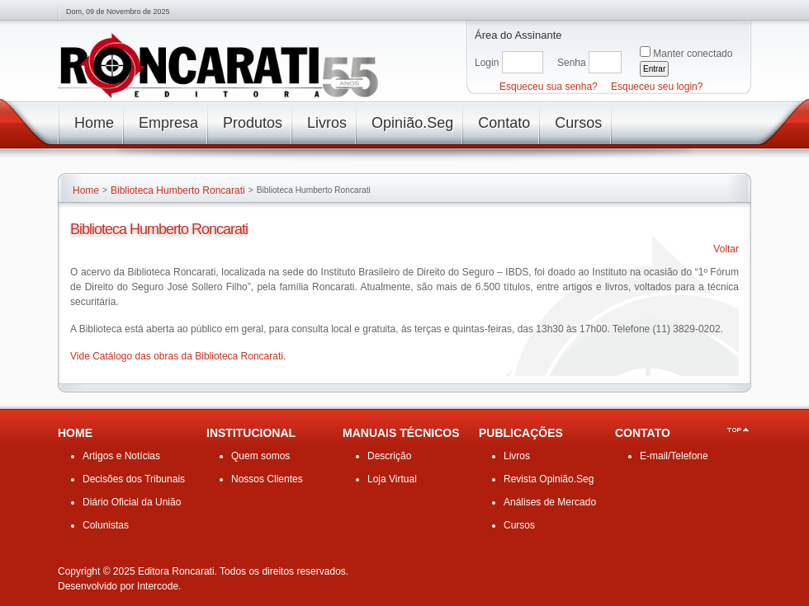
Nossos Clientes (267, 479)
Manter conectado (692, 53)
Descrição (389, 456)
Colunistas (106, 525)
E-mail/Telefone (674, 456)
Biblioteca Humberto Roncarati (178, 190)
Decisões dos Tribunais (134, 479)
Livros (517, 456)
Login (487, 62)
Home (86, 190)
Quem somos (260, 456)
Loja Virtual (392, 479)
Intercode (157, 586)
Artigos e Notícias (121, 456)
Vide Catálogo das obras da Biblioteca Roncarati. (178, 356)
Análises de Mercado (550, 502)
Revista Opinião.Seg (549, 479)
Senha (571, 62)
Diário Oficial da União (132, 502)
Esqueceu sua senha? (548, 86)
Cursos (519, 525)
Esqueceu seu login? (657, 86)
